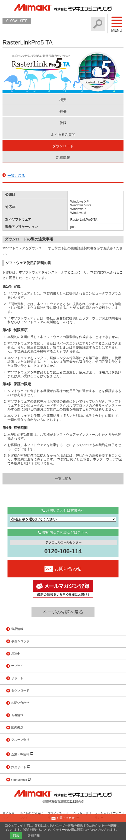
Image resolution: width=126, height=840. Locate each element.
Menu (116, 24)
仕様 (63, 123)
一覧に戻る (16, 176)
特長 (63, 111)
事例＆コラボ (20, 641)
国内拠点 (17, 727)
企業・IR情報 (20, 754)
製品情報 (17, 629)
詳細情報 (34, 835)
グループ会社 (20, 740)
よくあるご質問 (63, 134)
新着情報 (63, 158)
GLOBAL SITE (16, 21)
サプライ (17, 666)
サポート (17, 678)
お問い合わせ (20, 703)
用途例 (15, 653)
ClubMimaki (19, 780)
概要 (63, 100)
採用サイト (19, 767)
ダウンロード (63, 146)
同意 (16, 835)
